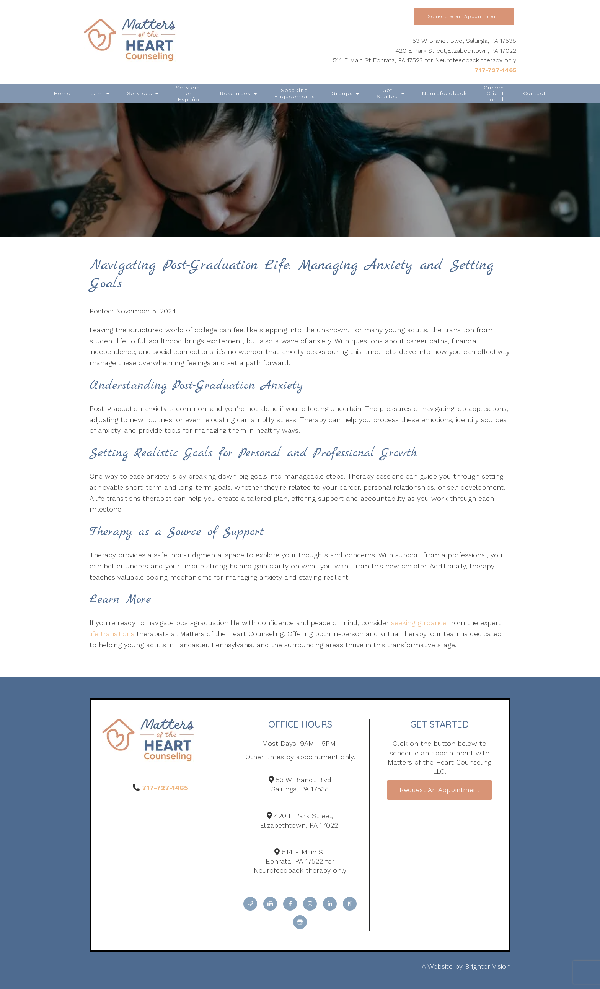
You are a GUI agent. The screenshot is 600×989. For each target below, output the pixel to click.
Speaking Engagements (294, 93)
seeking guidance (419, 623)
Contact (534, 93)
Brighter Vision (487, 966)
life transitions (112, 634)
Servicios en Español (189, 93)
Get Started (387, 93)
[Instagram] (310, 904)
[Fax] (270, 904)
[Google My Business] (300, 922)
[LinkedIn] (330, 904)
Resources (235, 93)
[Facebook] (290, 904)
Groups (342, 93)
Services (139, 93)
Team (95, 93)
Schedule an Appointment (464, 16)
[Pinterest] (350, 904)
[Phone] (250, 904)
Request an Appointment (439, 790)
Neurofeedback (444, 93)
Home (62, 93)
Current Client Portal (495, 93)
